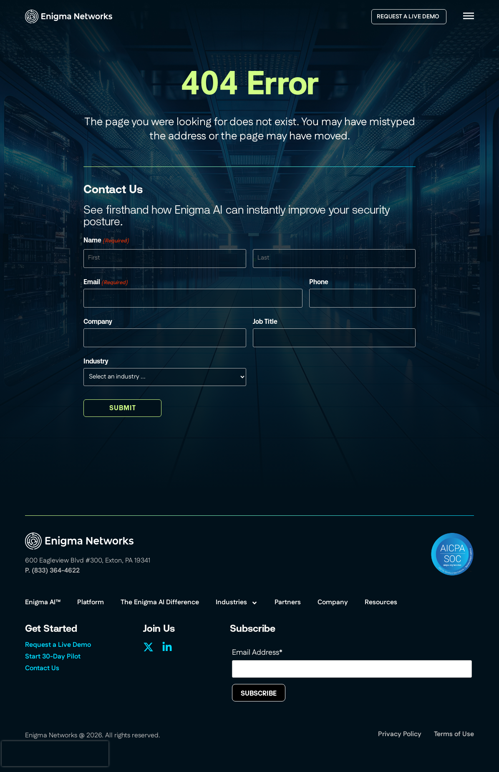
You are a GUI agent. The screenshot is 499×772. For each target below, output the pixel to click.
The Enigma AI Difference (160, 603)
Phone (318, 282)
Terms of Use (454, 735)
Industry (95, 361)
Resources (381, 603)
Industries (237, 603)
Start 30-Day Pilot (53, 657)
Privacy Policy (399, 735)
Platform (90, 603)
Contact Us (42, 669)
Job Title (265, 321)
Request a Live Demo (58, 645)
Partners (288, 603)
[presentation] (55, 753)
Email (105, 282)
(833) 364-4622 (56, 571)
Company (97, 321)
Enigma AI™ (42, 603)
